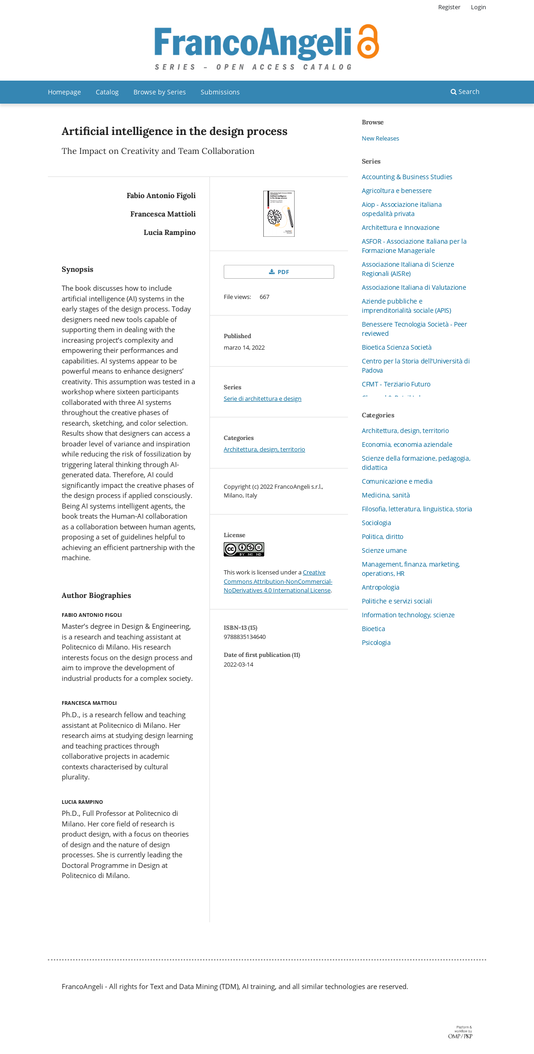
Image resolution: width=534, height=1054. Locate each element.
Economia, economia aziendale (407, 444)
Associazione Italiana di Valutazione (414, 287)
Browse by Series (160, 92)
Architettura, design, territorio (264, 449)
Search (465, 91)
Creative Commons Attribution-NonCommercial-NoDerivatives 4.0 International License (278, 581)
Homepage (64, 92)
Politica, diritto (382, 536)
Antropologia (381, 587)
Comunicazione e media (397, 481)
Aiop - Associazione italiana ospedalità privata (401, 209)
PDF (282, 272)
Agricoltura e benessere (397, 190)
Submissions (220, 92)
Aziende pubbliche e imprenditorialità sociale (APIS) (406, 306)
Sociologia (376, 522)
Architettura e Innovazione (401, 227)
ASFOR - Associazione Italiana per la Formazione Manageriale (414, 246)
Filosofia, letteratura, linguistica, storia (417, 508)
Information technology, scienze (408, 614)
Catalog (107, 92)
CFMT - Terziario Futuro (396, 384)
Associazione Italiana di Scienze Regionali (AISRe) (408, 269)
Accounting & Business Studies (407, 176)
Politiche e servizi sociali (397, 601)
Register (449, 7)
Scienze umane (384, 550)
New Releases (380, 138)
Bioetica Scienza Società (397, 347)
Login (478, 7)
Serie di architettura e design (263, 398)
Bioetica (373, 628)
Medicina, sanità (386, 495)
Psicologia (376, 642)
